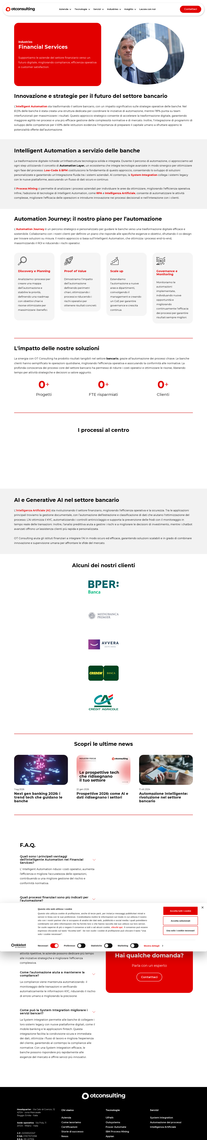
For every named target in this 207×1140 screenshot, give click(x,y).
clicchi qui (117, 1116)
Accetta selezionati (175, 1109)
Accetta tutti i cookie (175, 1099)
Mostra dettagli (151, 1134)
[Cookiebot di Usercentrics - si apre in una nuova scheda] (18, 1134)
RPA (99, 193)
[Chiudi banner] (203, 1096)
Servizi (97, 9)
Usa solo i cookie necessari (175, 1119)
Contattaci (190, 9)
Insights (128, 9)
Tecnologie (81, 9)
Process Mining (26, 188)
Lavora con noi (147, 9)
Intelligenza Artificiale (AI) (33, 515)
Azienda (63, 9)
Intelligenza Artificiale (120, 193)
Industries (112, 9)
